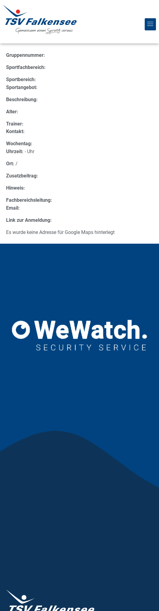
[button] (150, 24)
